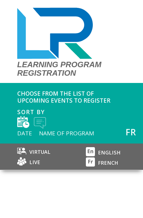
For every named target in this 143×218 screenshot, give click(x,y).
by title (40, 122)
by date (23, 122)
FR (130, 132)
